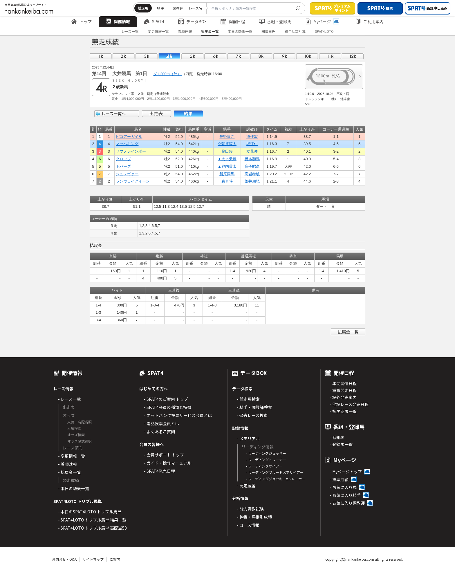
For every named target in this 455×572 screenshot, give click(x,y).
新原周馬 (226, 174)
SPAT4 (154, 21)
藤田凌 (227, 151)
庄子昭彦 (252, 166)
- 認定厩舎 (246, 485)
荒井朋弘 (252, 181)
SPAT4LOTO (324, 31)
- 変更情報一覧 (71, 456)
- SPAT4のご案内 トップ (166, 399)
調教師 (178, 8)
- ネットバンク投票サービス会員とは (178, 415)
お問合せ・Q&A (64, 559)
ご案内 (115, 559)
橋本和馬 (252, 159)
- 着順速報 (67, 464)
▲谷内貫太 (227, 166)
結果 (188, 113)
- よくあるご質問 (159, 431)
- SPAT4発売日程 (159, 471)
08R (261, 56)
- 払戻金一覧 (69, 472)
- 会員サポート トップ (164, 455)
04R (169, 56)
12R (353, 56)
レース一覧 (129, 31)
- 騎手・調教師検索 (254, 407)
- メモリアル (248, 438)
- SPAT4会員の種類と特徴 (167, 407)
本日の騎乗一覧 (240, 31)
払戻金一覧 (210, 31)
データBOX (192, 21)
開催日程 (233, 21)
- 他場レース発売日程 (349, 404)
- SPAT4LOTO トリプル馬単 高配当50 (92, 528)
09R (284, 56)
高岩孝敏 (252, 174)
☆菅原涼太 (227, 144)
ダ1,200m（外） (167, 74)
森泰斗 (227, 181)
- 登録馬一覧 (341, 444)
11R (330, 56)
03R (147, 56)
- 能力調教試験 (250, 509)
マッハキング (127, 144)
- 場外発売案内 (343, 397)
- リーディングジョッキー (266, 453)
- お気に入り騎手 (345, 495)
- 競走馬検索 (248, 399)
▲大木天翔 (227, 159)
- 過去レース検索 (252, 415)
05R (192, 56)
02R (124, 56)
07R (238, 56)
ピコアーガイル (129, 136)
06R (215, 56)
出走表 (156, 113)
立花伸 (252, 151)
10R (307, 56)
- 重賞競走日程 (343, 390)
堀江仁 (252, 144)
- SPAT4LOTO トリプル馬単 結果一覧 (92, 520)
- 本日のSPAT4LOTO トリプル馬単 (89, 512)
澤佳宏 (252, 136)
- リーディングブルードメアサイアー (274, 472)
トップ (81, 21)
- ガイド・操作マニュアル (167, 463)
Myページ (322, 21)
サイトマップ (93, 559)
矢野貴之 (226, 136)
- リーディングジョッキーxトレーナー (275, 478)
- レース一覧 (69, 399)
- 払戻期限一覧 (343, 411)
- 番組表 (337, 437)
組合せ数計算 (295, 31)
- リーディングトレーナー (266, 459)
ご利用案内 (369, 21)
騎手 (160, 8)
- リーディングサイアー (264, 465)
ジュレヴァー (127, 174)
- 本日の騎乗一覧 (73, 488)
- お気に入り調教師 (347, 503)
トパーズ (123, 166)
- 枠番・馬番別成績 (254, 517)
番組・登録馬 (275, 21)
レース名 (195, 8)
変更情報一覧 (158, 31)
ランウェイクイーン (133, 181)
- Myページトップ (346, 471)
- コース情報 (248, 525)
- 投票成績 (339, 479)
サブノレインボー (131, 151)
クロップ (123, 159)
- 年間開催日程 (343, 383)
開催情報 (118, 21)
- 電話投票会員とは (161, 423)
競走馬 (143, 8)
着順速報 (185, 31)
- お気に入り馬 (343, 487)
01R (101, 56)
